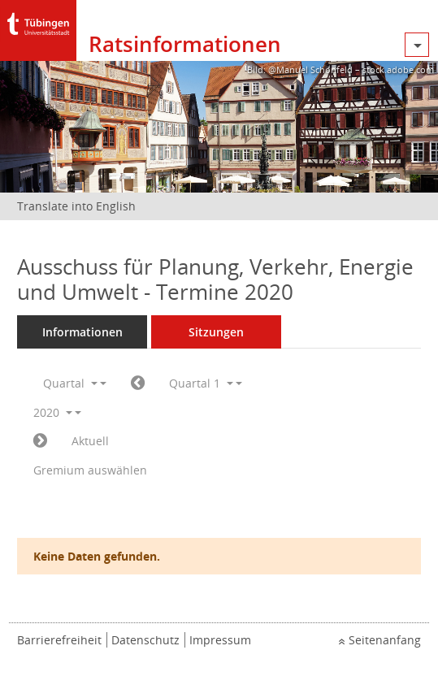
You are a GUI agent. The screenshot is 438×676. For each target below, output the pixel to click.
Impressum (220, 640)
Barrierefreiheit (59, 640)
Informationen (82, 332)
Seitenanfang (385, 640)
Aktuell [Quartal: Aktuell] (90, 440)
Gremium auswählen (90, 470)
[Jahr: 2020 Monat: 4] (40, 441)
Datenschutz (145, 640)
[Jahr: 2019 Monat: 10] (138, 383)
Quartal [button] (70, 383)
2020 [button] (52, 412)
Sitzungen (216, 332)
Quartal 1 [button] (201, 383)
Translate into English (76, 206)
